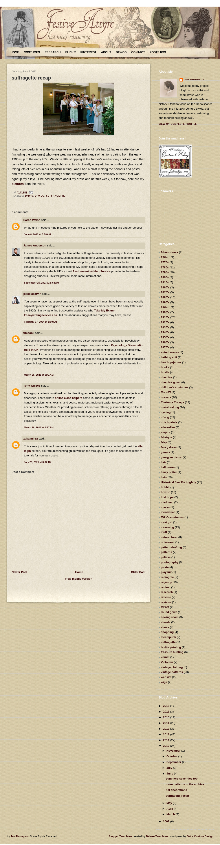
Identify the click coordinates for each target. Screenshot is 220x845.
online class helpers (68, 398)
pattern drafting (171, 547)
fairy (164, 442)
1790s (165, 272)
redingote (167, 577)
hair (163, 462)
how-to (165, 492)
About (106, 52)
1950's (165, 337)
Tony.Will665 (31, 385)
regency (166, 582)
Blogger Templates (120, 836)
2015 (166, 717)
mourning (167, 527)
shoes (165, 627)
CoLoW (166, 392)
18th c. (165, 307)
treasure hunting (172, 652)
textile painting (171, 647)
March (171, 814)
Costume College (172, 402)
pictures (18, 184)
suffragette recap (31, 78)
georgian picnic (171, 457)
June (170, 773)
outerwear (167, 542)
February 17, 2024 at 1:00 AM (40, 321)
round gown (169, 612)
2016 (166, 711)
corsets (166, 397)
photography (169, 562)
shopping (167, 632)
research (167, 592)
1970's (165, 347)
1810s (165, 282)
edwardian (168, 427)
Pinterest (88, 52)
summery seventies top (182, 778)
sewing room (169, 617)
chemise (166, 377)
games (165, 452)
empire (165, 432)
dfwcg (39, 196)
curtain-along (170, 407)
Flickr (70, 52)
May (170, 803)
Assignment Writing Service (91, 271)
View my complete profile (178, 124)
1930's (165, 327)
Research (53, 52)
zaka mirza (30, 438)
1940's (165, 332)
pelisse (165, 557)
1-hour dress (169, 252)
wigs (164, 682)
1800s (165, 277)
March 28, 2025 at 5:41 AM (38, 374)
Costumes (32, 52)
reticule (166, 597)
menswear (168, 512)
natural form (169, 537)
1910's (29, 196)
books (165, 367)
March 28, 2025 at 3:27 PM (38, 427)
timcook (28, 333)
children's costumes (174, 387)
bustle (165, 372)
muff (164, 532)
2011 (166, 740)
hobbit (165, 487)
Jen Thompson (194, 79)
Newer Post (19, 572)
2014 (166, 723)
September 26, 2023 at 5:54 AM (41, 282)
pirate (165, 567)
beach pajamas (171, 362)
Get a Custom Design (200, 836)
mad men (167, 502)
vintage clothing (172, 667)
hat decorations (176, 790)
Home (15, 52)
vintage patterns (172, 672)
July (170, 767)
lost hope (167, 497)
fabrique (166, 437)
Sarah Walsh (31, 220)
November (174, 750)
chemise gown (171, 382)
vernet (165, 657)
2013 (166, 728)
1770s (165, 262)
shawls (165, 622)
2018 (166, 705)
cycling (166, 412)
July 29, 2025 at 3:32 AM (37, 462)
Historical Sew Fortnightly (178, 482)
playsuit (166, 572)
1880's (165, 297)
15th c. (165, 257)
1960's (165, 342)
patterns (166, 552)
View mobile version (78, 578)
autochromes (170, 352)
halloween (168, 467)
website (166, 677)
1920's (165, 322)
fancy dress (169, 447)
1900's (165, 312)
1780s (165, 267)
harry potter (169, 472)
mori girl (166, 522)
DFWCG (121, 52)
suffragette (55, 196)
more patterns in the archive (185, 784)
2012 (166, 734)
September (174, 762)
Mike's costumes (172, 517)
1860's (165, 287)
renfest (165, 587)
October (172, 756)
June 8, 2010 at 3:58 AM (37, 234)
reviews (166, 602)
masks (165, 507)
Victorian (167, 662)
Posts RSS (158, 52)
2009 (166, 821)
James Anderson (34, 245)
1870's (165, 292)
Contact (138, 52)
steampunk (168, 637)
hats (164, 477)
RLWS (165, 607)
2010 (166, 745)
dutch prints (169, 422)
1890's (165, 302)
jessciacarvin (32, 293)
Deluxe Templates (157, 836)
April (170, 808)
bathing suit (169, 357)
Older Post (138, 572)
